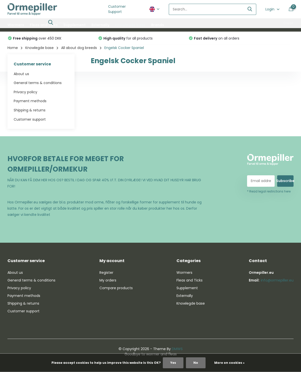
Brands (157, 24)
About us (21, 73)
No (195, 363)
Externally (100, 24)
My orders (107, 280)
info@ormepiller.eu (277, 280)
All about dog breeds (79, 47)
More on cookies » (229, 363)
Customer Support (117, 9)
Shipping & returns (29, 110)
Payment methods (30, 100)
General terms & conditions (38, 82)
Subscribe (285, 180)
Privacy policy (25, 92)
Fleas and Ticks (44, 24)
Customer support (30, 119)
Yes (173, 363)
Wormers (15, 24)
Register (106, 272)
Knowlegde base (130, 24)
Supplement (74, 24)
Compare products (116, 287)
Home (12, 47)
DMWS (177, 348)
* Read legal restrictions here (269, 191)
